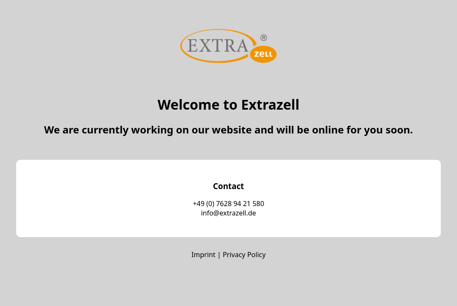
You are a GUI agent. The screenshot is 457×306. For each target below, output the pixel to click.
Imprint (203, 254)
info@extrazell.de (228, 213)
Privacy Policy (244, 254)
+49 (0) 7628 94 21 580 (228, 203)
